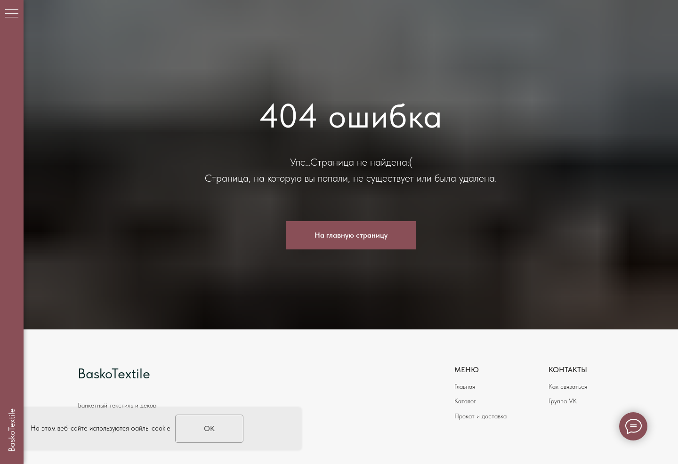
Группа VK (563, 401)
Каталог (465, 401)
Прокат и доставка (480, 416)
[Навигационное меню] (11, 14)
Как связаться (568, 386)
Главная (464, 386)
